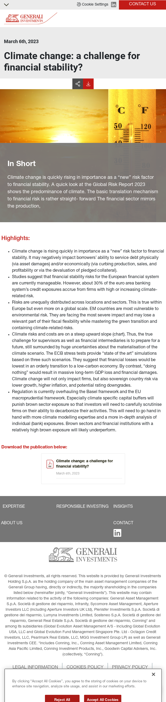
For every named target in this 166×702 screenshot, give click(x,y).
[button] (92, 5)
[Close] (153, 683)
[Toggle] (158, 18)
